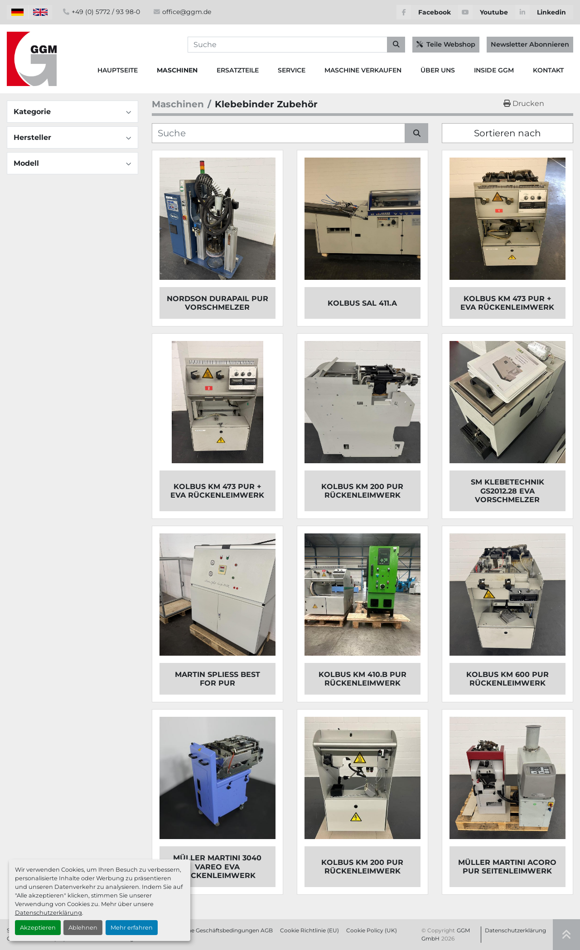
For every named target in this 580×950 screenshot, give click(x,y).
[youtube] (486, 12)
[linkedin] (544, 12)
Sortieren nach (507, 133)
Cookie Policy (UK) (371, 930)
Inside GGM (494, 70)
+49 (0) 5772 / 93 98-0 (106, 12)
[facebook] (427, 12)
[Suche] (278, 133)
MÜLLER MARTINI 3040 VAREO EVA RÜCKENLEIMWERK (217, 866)
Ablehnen (82, 927)
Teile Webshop (445, 44)
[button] (177, 70)
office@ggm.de (186, 12)
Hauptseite (117, 70)
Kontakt (548, 70)
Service (291, 70)
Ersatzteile (238, 70)
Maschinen (177, 70)
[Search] (296, 45)
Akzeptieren (38, 927)
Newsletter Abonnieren (530, 44)
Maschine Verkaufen (362, 70)
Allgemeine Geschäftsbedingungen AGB (218, 930)
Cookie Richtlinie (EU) (309, 930)
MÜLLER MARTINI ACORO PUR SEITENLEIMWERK (507, 866)
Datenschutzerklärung (48, 912)
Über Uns (437, 70)
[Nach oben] (566, 934)
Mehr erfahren (132, 927)
